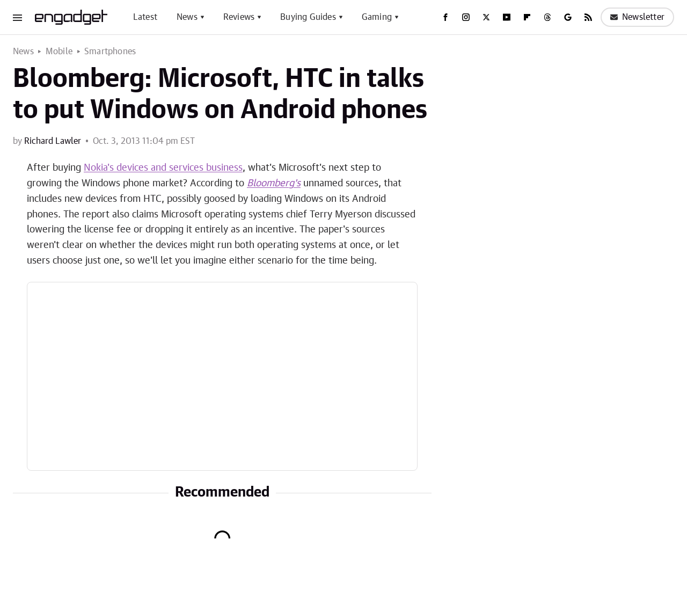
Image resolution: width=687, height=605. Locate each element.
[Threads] (547, 17)
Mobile (59, 51)
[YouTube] (507, 17)
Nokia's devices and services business (163, 168)
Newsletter (637, 17)
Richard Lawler (52, 141)
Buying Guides (308, 17)
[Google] (568, 17)
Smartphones (110, 51)
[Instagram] (466, 17)
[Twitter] (486, 17)
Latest (145, 17)
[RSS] (588, 17)
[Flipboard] (527, 17)
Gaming (377, 17)
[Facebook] (445, 17)
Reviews (238, 17)
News (187, 17)
